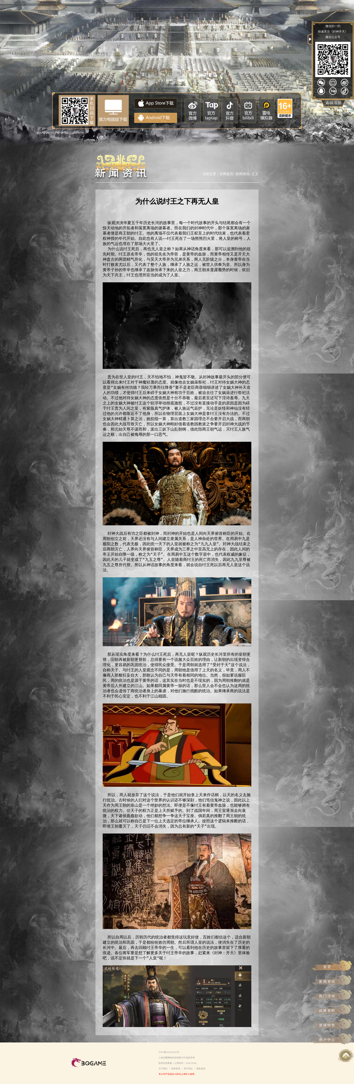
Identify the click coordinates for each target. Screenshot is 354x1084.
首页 (327, 967)
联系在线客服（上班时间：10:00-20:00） (178, 1063)
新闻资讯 (327, 982)
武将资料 (327, 1011)
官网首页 (226, 174)
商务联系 (175, 1068)
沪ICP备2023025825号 (169, 1052)
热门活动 (327, 996)
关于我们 (163, 1068)
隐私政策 (200, 1068)
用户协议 (188, 1068)
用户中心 (327, 1040)
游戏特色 (327, 1025)
